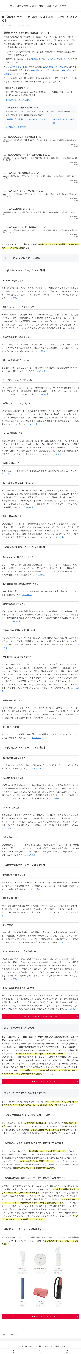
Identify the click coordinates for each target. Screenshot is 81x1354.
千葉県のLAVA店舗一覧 (55, 59)
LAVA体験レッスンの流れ (54, 67)
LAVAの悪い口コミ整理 (39, 70)
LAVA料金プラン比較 (18, 67)
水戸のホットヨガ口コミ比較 (17, 100)
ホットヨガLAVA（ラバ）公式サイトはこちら (40, 1083)
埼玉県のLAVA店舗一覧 (34, 59)
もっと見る (12, 300)
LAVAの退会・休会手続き (16, 127)
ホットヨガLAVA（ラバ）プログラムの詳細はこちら (40, 1018)
